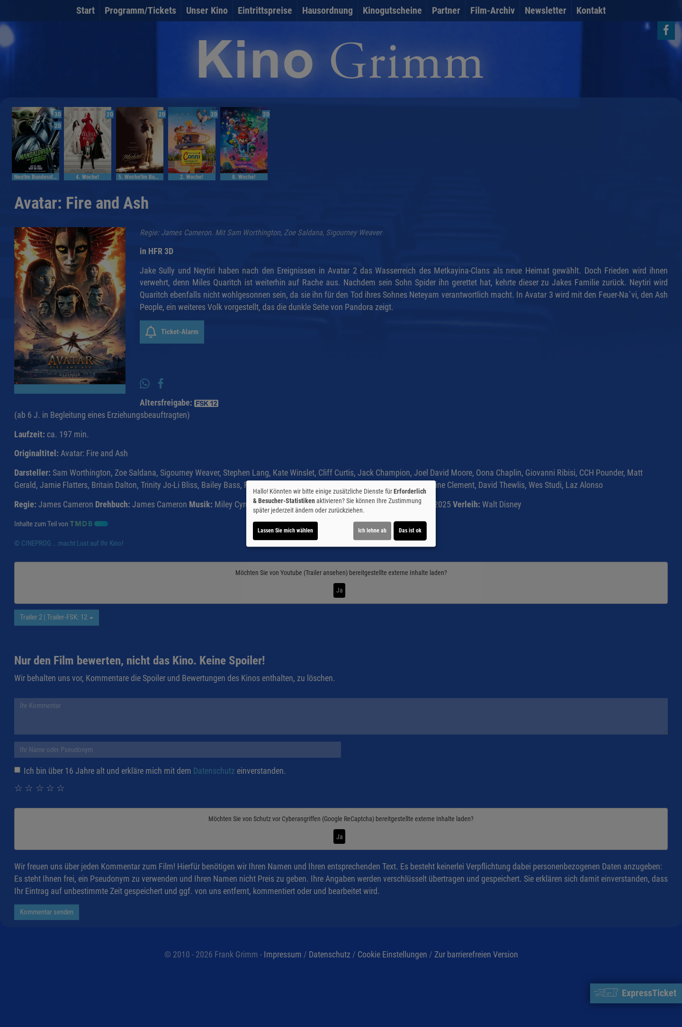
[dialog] (341, 513)
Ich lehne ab (372, 530)
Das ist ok (410, 530)
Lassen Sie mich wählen (285, 530)
